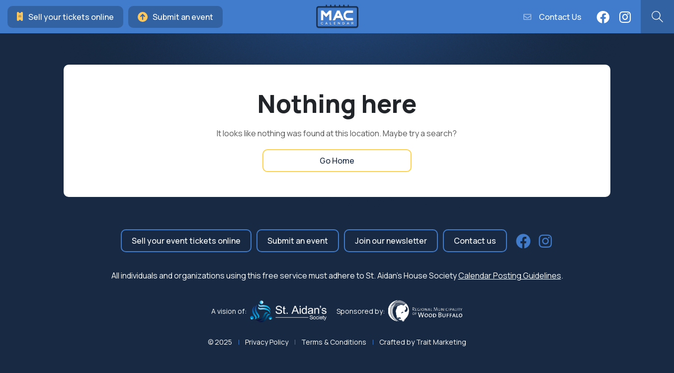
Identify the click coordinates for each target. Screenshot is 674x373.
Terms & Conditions (333, 342)
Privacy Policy (266, 342)
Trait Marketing (441, 342)
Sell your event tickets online (186, 240)
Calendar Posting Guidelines (509, 275)
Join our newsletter (391, 240)
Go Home (337, 160)
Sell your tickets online (65, 16)
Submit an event (175, 16)
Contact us (475, 240)
